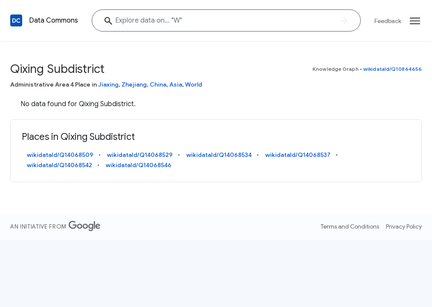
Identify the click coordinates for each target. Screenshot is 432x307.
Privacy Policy (404, 226)
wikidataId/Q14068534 (219, 155)
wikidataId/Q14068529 (140, 155)
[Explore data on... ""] (226, 20)
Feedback (387, 21)
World (193, 84)
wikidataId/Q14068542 (59, 165)
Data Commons (53, 20)
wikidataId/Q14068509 (60, 155)
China (158, 84)
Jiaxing (108, 84)
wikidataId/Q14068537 (298, 155)
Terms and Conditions (350, 226)
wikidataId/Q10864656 (392, 69)
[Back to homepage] (16, 20)
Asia (175, 84)
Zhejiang (134, 84)
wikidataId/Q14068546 (138, 165)
